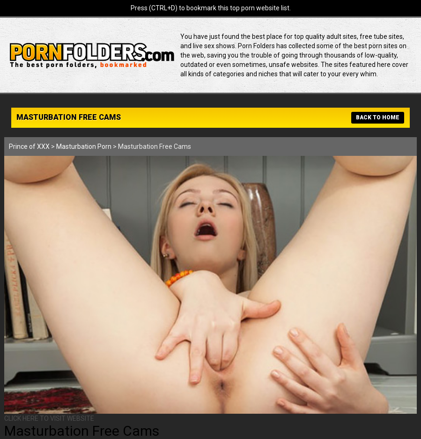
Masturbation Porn (83, 146)
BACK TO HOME (377, 117)
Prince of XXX (29, 146)
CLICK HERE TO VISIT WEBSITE (49, 418)
